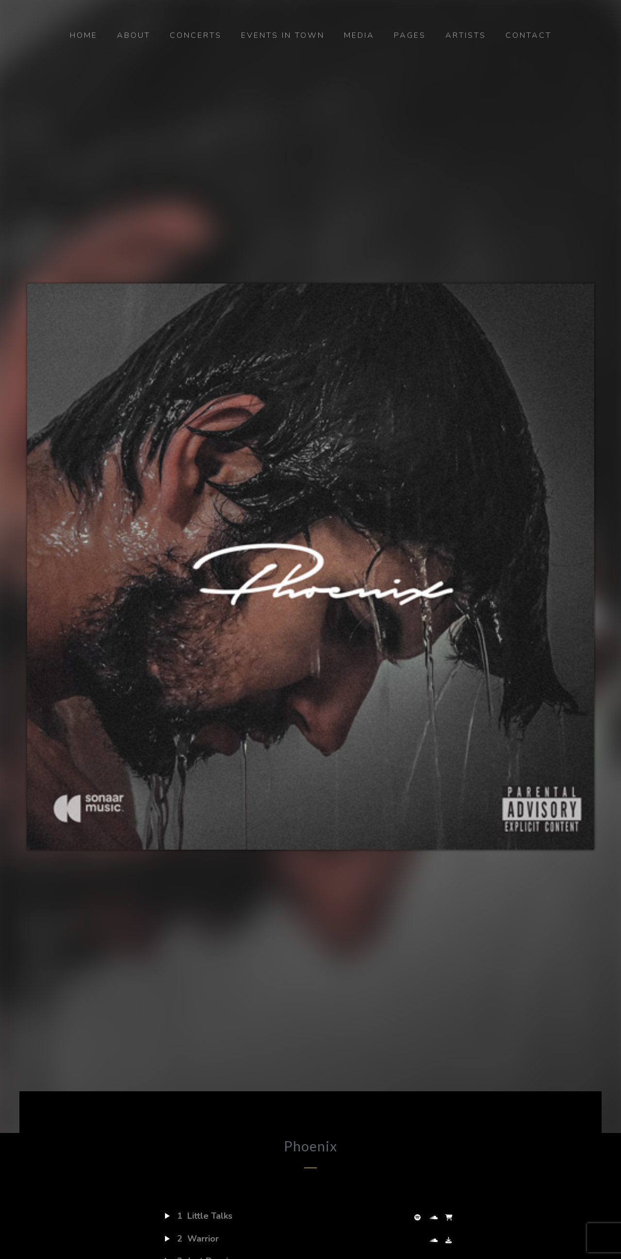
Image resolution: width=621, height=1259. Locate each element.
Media (359, 35)
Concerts (196, 35)
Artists (465, 35)
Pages (410, 35)
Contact (529, 35)
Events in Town (283, 35)
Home (84, 35)
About (133, 35)
